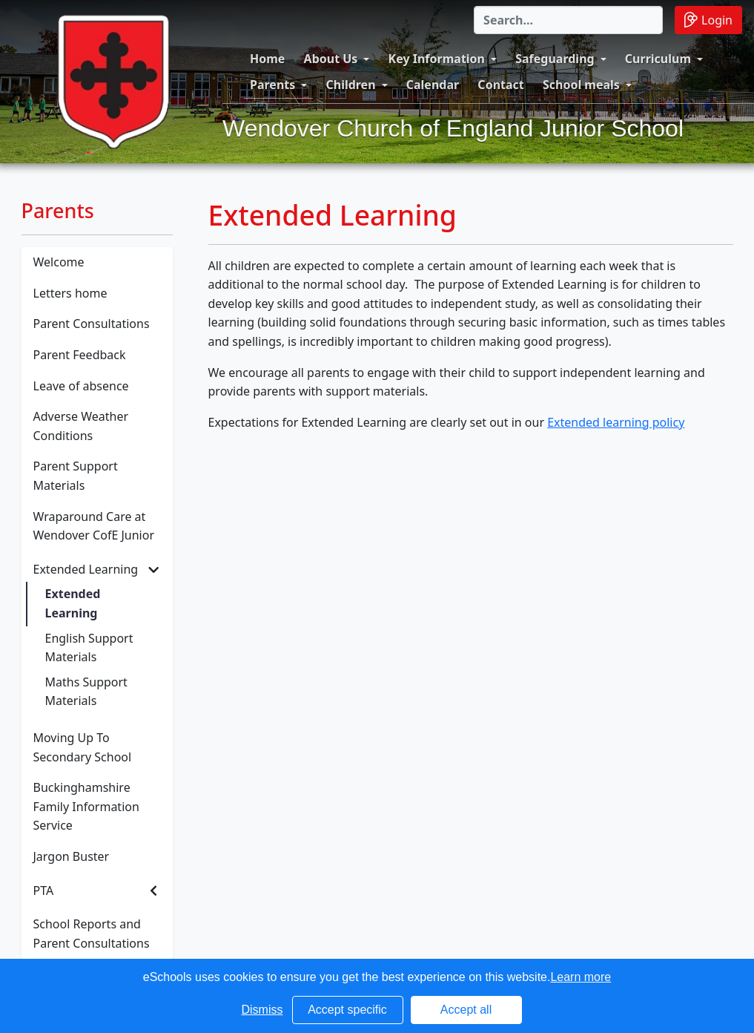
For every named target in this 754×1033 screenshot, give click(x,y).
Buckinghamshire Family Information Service (86, 806)
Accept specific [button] (347, 1009)
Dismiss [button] (262, 1009)
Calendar (432, 84)
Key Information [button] (436, 58)
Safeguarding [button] (554, 58)
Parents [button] (272, 84)
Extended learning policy (615, 422)
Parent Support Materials (75, 475)
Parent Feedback (79, 355)
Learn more (580, 977)
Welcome (59, 262)
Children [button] (350, 84)
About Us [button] (331, 58)
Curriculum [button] (658, 58)
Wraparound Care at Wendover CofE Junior (94, 526)
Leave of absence (81, 386)
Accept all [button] (466, 1009)
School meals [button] (581, 84)
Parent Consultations (91, 323)
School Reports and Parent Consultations (91, 933)
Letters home (70, 293)
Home (267, 58)
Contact (500, 84)
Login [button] (708, 19)
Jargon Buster (71, 856)
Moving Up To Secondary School (82, 747)
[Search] (568, 20)
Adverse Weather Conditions (81, 426)
